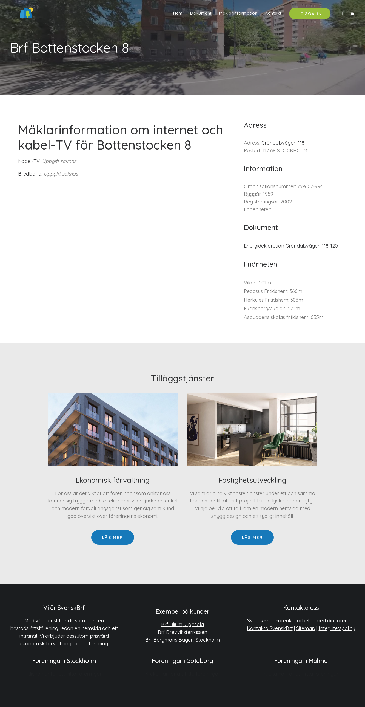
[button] (344, 14)
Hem (177, 14)
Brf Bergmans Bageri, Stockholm (182, 639)
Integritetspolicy (337, 628)
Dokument (201, 14)
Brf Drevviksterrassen (182, 632)
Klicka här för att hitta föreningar (64, 673)
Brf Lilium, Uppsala (182, 624)
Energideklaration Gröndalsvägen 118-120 (291, 246)
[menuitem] (177, 14)
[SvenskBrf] (18, 14)
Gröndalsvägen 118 (282, 143)
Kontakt (273, 14)
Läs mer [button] (112, 537)
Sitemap (305, 628)
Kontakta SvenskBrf (270, 628)
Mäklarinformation (238, 14)
